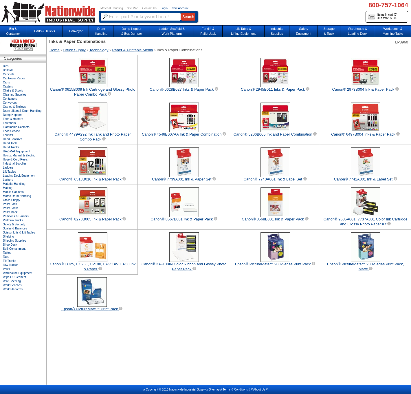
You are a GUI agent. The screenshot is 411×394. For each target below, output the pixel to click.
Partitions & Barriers (16, 216)
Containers (10, 98)
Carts (6, 82)
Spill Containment (14, 248)
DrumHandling (101, 31)
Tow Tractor (10, 265)
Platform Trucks (13, 220)
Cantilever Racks (14, 78)
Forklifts (8, 135)
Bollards (8, 70)
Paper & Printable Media (132, 50)
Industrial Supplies (15, 163)
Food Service (11, 131)
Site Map (132, 8)
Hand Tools (10, 143)
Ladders (8, 167)
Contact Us (149, 8)
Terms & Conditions (235, 389)
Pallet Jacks (10, 208)
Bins (5, 66)
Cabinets (8, 74)
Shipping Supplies (14, 240)
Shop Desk (10, 244)
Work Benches (12, 285)
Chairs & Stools (13, 90)
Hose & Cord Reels (15, 159)
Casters (8, 86)
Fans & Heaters (13, 119)
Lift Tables (9, 171)
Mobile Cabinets (13, 192)
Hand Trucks (11, 147)
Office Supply (74, 50)
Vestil (6, 269)
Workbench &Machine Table (393, 31)
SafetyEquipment (303, 31)
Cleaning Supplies (14, 94)
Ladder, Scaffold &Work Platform (172, 31)
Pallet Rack (10, 212)
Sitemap (214, 389)
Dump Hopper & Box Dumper (131, 31)
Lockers (8, 179)
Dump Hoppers (12, 114)
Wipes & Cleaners (14, 277)
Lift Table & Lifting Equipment (243, 31)
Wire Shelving (12, 281)
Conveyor (75, 31)
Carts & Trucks (44, 31)
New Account (180, 8)
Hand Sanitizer (12, 139)
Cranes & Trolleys (14, 106)
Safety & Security (14, 224)
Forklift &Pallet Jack (208, 31)
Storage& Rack (329, 31)
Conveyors (10, 102)
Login (164, 8)
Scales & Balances (15, 228)
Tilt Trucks (9, 260)
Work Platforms (13, 289)
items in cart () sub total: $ (382, 16)
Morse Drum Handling (17, 196)
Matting (7, 187)
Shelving (8, 236)
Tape (6, 256)
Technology (99, 50)
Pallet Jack (10, 204)
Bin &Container (13, 31)
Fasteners (9, 123)
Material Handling (111, 8)
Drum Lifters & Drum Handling (22, 110)
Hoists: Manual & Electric (19, 155)
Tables (7, 252)
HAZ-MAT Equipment (16, 151)
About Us (259, 389)
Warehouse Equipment (17, 273)
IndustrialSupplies (276, 31)
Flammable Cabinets (16, 127)
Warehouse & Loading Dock (357, 31)
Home (54, 50)
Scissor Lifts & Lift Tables (19, 232)
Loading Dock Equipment (19, 175)
